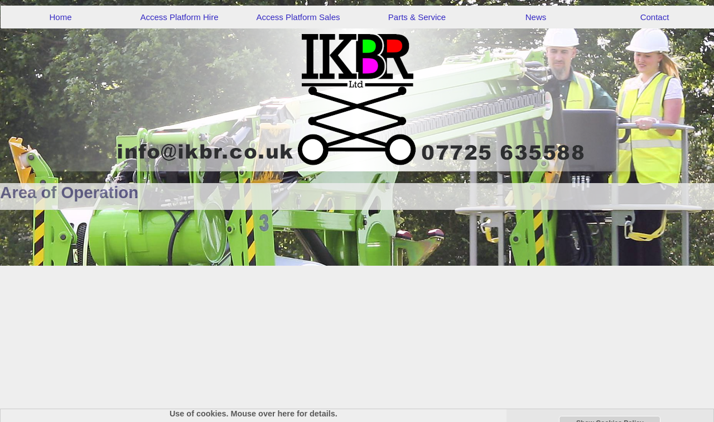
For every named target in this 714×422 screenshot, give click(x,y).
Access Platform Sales (298, 17)
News (536, 17)
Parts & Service (417, 17)
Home (60, 17)
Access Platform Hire (179, 17)
